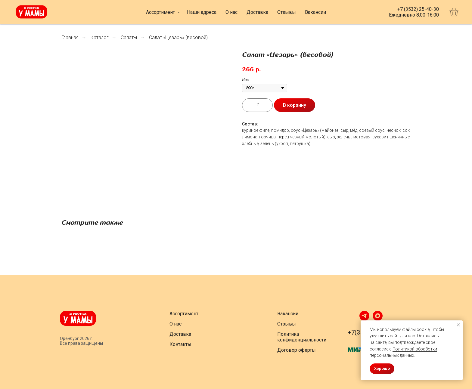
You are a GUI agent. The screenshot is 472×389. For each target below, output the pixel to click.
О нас (231, 12)
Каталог (100, 37)
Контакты (180, 344)
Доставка (257, 12)
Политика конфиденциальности (301, 337)
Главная (70, 37)
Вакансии (315, 12)
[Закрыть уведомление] (458, 325)
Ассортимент (161, 12)
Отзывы (286, 12)
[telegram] (364, 319)
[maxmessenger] (378, 319)
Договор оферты (296, 350)
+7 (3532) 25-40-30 (418, 9)
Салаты (129, 37)
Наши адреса (201, 12)
